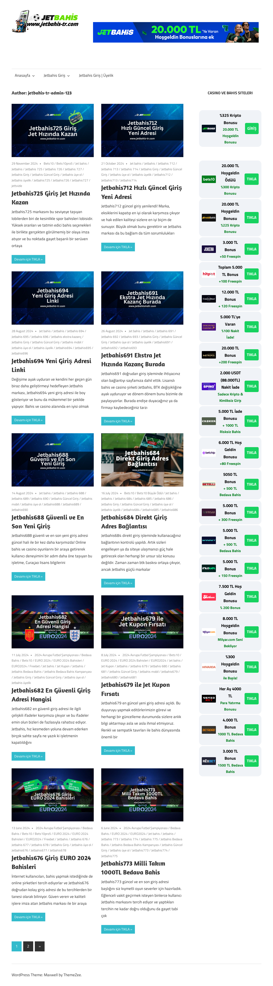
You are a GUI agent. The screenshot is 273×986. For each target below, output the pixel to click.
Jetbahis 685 (143, 498)
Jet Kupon (63, 666)
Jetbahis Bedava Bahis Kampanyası (68, 671)
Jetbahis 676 (79, 839)
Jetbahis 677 (20, 844)
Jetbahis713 (109, 180)
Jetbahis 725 (33, 169)
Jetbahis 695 (20, 336)
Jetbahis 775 (149, 839)
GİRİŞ (251, 128)
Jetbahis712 (162, 174)
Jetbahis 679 (138, 666)
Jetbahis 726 (53, 169)
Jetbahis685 (150, 509)
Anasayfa (25, 75)
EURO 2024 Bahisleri (67, 660)
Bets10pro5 (64, 163)
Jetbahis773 (140, 850)
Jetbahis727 (80, 180)
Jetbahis (17, 169)
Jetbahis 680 (158, 666)
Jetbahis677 (39, 850)
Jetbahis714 (128, 180)
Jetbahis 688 (75, 493)
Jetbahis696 (20, 353)
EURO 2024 (43, 660)
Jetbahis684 (131, 509)
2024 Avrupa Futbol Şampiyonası (57, 654)
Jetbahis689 (71, 504)
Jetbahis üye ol (72, 174)
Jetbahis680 (109, 677)
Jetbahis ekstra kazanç (66, 336)
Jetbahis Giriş (57, 75)
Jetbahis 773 (109, 839)
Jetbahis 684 (123, 498)
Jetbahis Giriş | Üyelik (96, 75)
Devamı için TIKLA (27, 259)
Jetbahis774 (159, 850)
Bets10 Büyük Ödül (150, 493)
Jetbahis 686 (163, 498)
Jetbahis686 (170, 509)
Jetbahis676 (20, 850)
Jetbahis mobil (71, 342)
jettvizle (17, 185)
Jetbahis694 (64, 347)
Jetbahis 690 (39, 498)
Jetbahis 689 (20, 498)
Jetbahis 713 (109, 169)
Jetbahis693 (128, 347)
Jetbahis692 (109, 347)
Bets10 (49, 163)
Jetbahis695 (83, 347)
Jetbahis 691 (165, 331)
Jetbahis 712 (166, 163)
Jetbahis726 (61, 180)
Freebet (35, 666)
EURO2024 (19, 666)
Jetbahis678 (58, 850)
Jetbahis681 (128, 677)
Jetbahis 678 (39, 844)
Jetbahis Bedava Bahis (27, 671)
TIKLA (251, 179)
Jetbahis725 (42, 180)
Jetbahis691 (162, 342)
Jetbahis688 (52, 504)
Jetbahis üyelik (21, 180)
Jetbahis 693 (129, 336)
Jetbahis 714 (129, 169)
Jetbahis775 (109, 856)
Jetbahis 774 (129, 839)
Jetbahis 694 (75, 331)
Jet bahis (81, 163)
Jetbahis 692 (109, 336)
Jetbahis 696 (39, 336)
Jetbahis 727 (73, 169)
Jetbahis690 (20, 509)
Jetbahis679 (169, 671)
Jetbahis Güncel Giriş (46, 174)
